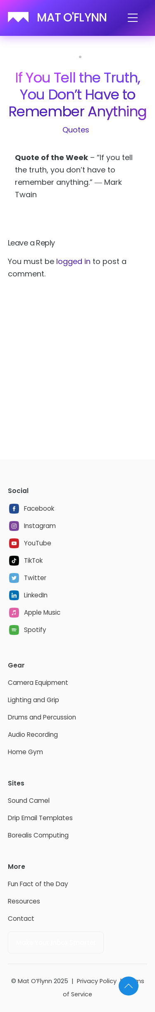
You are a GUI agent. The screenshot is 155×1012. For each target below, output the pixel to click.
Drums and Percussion (42, 717)
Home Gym (25, 752)
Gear (16, 665)
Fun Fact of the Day (38, 884)
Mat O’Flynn (35, 981)
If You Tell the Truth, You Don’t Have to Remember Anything (77, 94)
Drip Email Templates (40, 818)
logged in (73, 261)
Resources (24, 901)
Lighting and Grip (33, 700)
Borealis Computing (38, 835)
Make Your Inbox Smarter (56, 942)
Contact (21, 918)
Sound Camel (29, 800)
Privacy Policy (97, 981)
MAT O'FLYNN (72, 17)
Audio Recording (33, 734)
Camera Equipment (38, 682)
